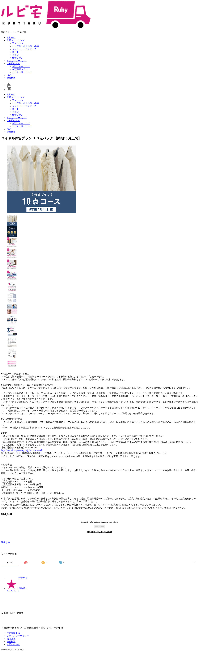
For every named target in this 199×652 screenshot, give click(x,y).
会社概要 (11, 77)
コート (15, 52)
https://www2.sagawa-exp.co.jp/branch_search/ (22, 450)
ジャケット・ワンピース (24, 49)
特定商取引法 (13, 633)
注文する (17, 578)
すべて (10, 562)
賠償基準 (11, 638)
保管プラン (17, 58)
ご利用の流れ (13, 63)
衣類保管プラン (20, 69)
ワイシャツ (17, 43)
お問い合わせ (13, 644)
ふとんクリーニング (17, 60)
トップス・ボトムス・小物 (25, 46)
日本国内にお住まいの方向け (99, 532)
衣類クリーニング (15, 40)
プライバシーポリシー (18, 636)
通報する (5, 542)
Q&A (9, 75)
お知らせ (11, 37)
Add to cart (99, 527)
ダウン (15, 55)
